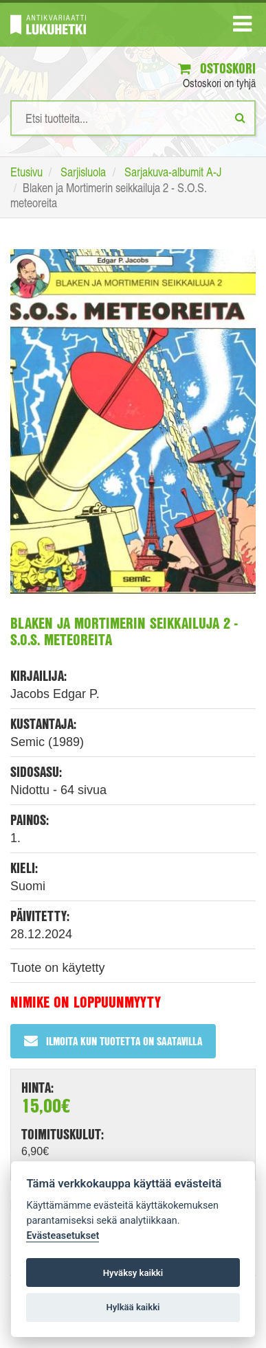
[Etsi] (240, 117)
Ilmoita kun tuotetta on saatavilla (113, 1041)
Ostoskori (217, 68)
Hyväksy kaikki (133, 1273)
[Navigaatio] (242, 27)
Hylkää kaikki (132, 1307)
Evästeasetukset (62, 1236)
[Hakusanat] (133, 118)
